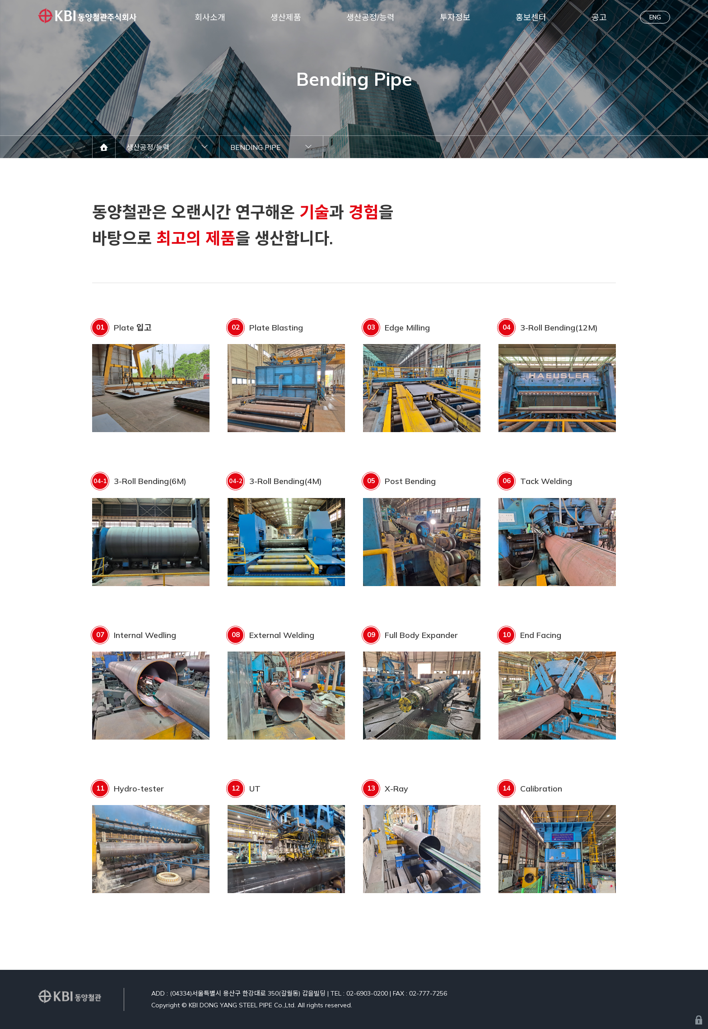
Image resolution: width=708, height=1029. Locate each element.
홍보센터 (531, 17)
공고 (599, 17)
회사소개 (210, 17)
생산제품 (285, 17)
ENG (655, 17)
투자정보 (455, 17)
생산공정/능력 (370, 17)
